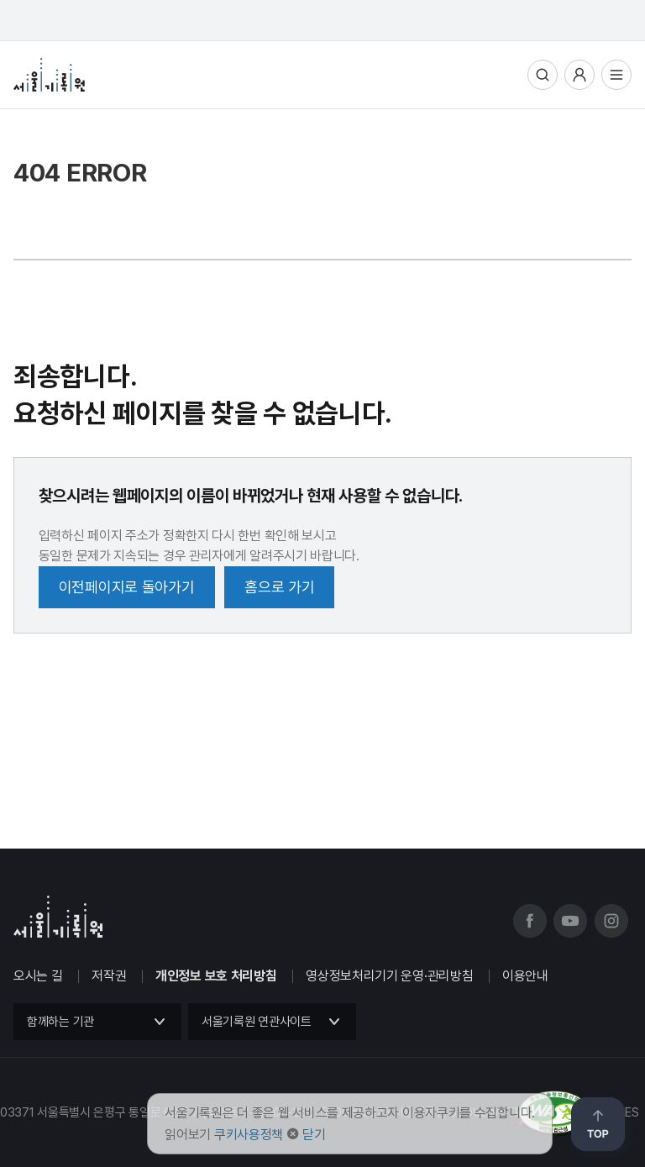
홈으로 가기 (279, 587)
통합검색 (542, 75)
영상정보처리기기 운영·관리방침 (389, 976)
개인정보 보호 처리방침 (215, 976)
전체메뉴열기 (616, 75)
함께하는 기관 (60, 1021)
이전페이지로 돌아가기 (127, 587)
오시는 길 (38, 976)
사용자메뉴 (579, 75)
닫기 (313, 1135)
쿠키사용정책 (248, 1135)
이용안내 (525, 976)
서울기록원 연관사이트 (257, 1021)
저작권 (109, 976)
